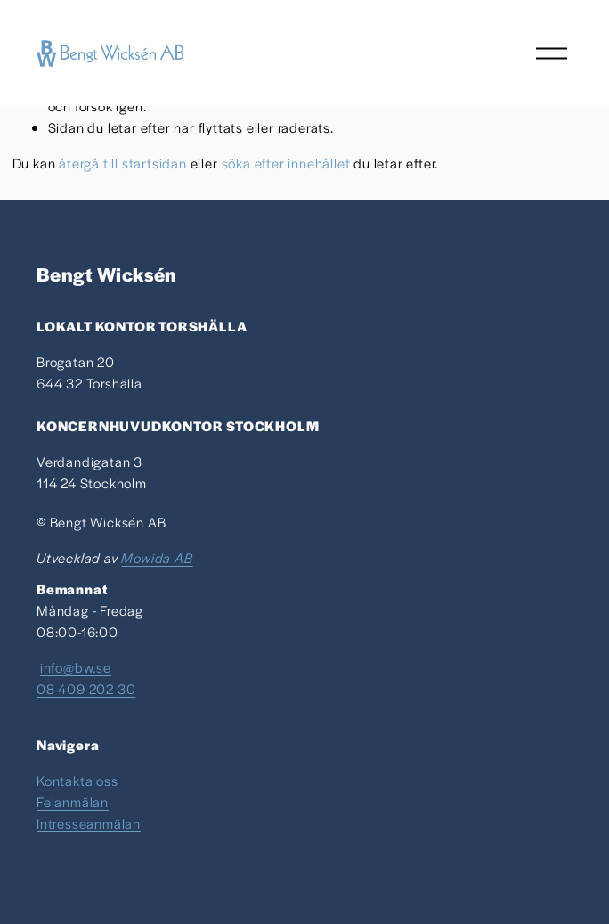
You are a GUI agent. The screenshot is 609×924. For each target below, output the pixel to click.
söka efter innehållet (286, 162)
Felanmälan (73, 801)
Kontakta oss (77, 780)
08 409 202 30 (86, 688)
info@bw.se (75, 667)
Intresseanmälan (89, 823)
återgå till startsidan (123, 162)
